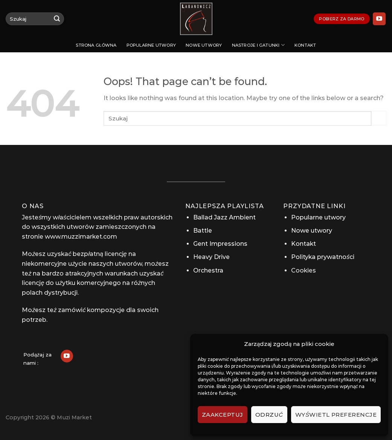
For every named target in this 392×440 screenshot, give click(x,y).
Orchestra (208, 270)
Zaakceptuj (222, 414)
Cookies (303, 270)
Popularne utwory (151, 45)
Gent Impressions (220, 243)
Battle (202, 230)
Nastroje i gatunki (258, 45)
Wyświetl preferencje (336, 414)
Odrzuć (269, 414)
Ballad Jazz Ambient (224, 217)
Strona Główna (96, 45)
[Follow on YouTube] (379, 18)
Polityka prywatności (322, 256)
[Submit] (56, 18)
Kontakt (305, 45)
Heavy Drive (211, 256)
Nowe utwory (204, 45)
